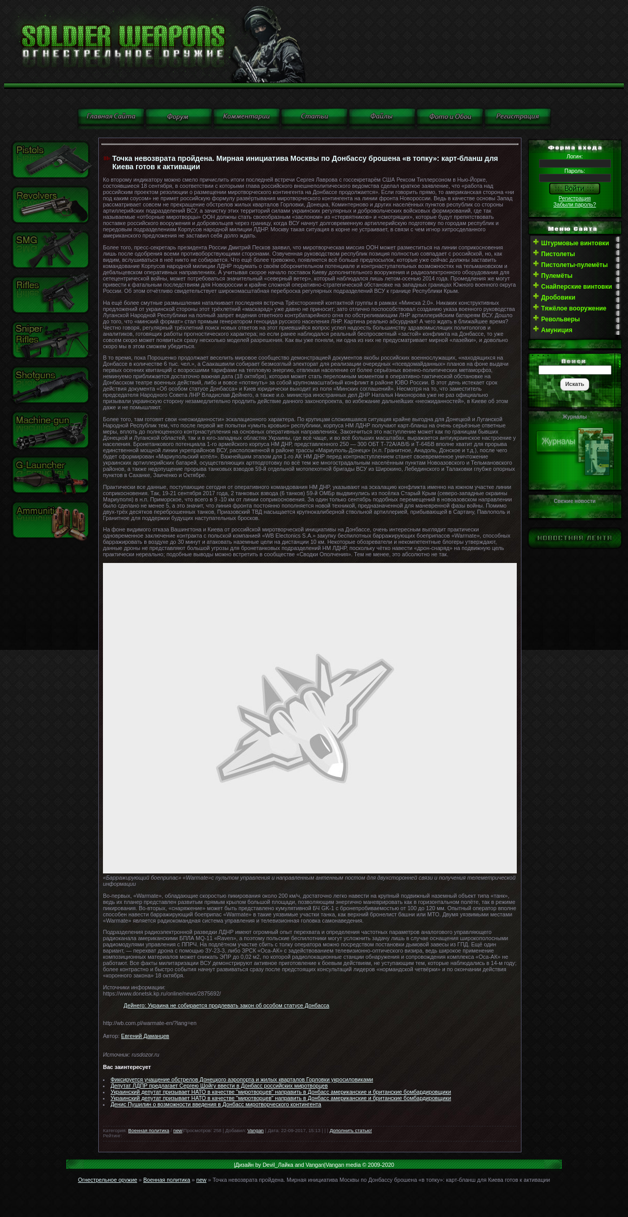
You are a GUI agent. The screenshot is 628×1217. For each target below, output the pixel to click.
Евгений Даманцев (145, 1036)
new (177, 1130)
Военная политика (148, 1130)
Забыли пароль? (575, 204)
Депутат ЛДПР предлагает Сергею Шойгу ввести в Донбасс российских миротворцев (219, 1085)
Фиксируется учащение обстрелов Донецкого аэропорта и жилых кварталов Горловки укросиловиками (242, 1079)
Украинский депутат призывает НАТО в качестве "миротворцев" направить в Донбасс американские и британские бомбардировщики (281, 1092)
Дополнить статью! (351, 1130)
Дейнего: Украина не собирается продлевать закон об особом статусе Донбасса (226, 1005)
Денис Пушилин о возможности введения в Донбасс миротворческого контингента (216, 1104)
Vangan (255, 1130)
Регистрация (575, 198)
